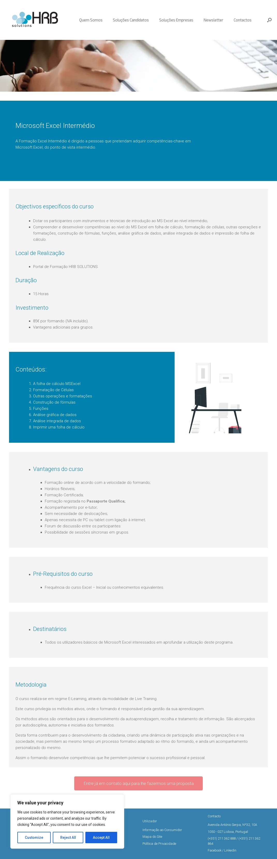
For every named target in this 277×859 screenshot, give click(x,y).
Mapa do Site (152, 837)
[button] (269, 20)
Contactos (242, 20)
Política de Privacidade (159, 844)
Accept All (101, 837)
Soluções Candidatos (131, 20)
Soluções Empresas (176, 20)
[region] (67, 821)
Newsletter (213, 20)
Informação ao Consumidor (162, 830)
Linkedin (230, 850)
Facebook (214, 850)
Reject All (68, 837)
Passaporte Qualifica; (106, 501)
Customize (34, 837)
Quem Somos (90, 20)
